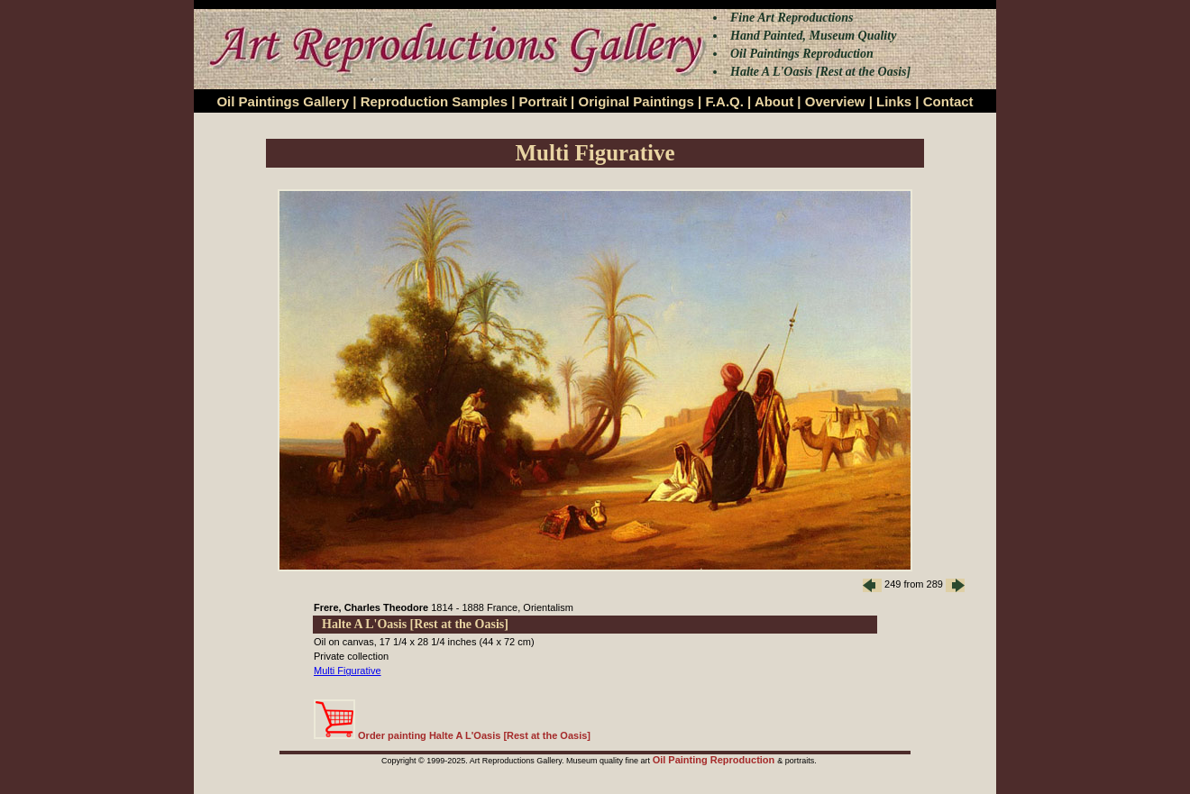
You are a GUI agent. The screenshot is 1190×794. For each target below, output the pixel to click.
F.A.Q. (724, 101)
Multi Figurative (347, 670)
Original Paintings (635, 101)
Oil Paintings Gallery (282, 101)
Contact (948, 101)
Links (893, 101)
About (774, 101)
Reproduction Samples (434, 101)
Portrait (543, 101)
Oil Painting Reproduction (715, 759)
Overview (835, 101)
